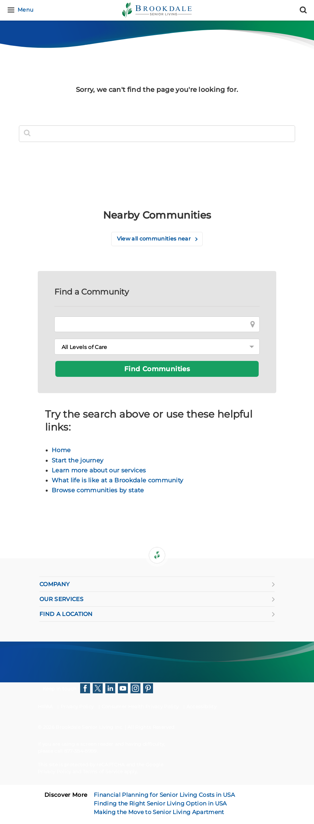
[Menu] (21, 10)
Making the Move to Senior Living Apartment (159, 812)
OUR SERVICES (157, 599)
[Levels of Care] (157, 347)
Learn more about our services (99, 470)
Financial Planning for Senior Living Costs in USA (164, 794)
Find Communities (157, 369)
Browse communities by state (98, 490)
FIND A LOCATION (157, 614)
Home (61, 450)
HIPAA (45, 707)
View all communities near (154, 239)
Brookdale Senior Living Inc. (90, 727)
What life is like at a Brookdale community (117, 480)
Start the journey (77, 460)
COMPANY (157, 584)
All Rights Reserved (151, 727)
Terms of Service (103, 772)
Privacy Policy (77, 707)
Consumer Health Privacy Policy (140, 707)
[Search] (303, 10)
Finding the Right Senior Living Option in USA (160, 803)
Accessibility (201, 707)
